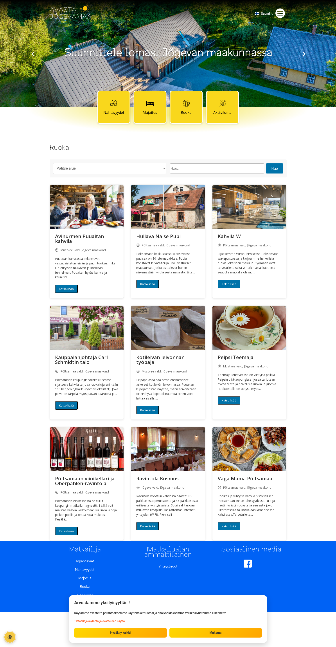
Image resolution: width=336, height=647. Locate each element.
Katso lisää (66, 289)
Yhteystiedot (167, 566)
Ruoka (186, 107)
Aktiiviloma (222, 107)
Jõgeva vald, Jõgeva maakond (160, 487)
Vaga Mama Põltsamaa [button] (245, 479)
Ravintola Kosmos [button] (157, 479)
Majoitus (150, 107)
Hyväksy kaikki (120, 632)
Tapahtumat (84, 561)
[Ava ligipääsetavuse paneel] (10, 637)
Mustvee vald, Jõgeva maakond (80, 250)
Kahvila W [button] (229, 237)
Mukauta (215, 632)
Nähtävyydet (113, 107)
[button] (87, 207)
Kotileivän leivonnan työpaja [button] (160, 360)
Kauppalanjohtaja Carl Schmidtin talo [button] (81, 360)
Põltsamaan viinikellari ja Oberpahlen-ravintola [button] (85, 481)
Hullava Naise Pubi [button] (158, 237)
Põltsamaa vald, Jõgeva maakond (163, 245)
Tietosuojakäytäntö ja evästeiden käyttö (100, 620)
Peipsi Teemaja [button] (235, 358)
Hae (274, 168)
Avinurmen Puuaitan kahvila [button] (79, 239)
